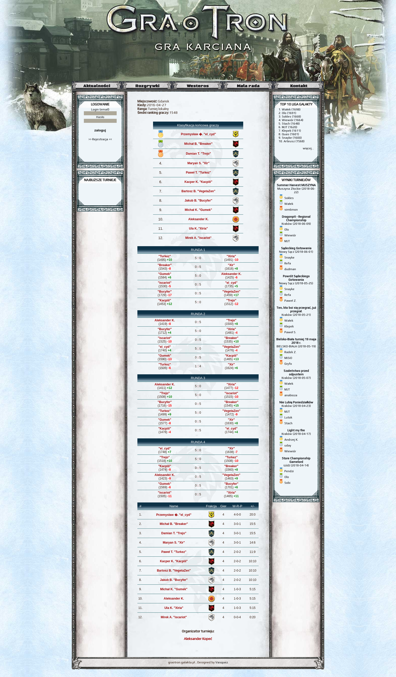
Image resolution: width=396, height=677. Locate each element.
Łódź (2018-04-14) (296, 462)
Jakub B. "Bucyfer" (198, 200)
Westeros (198, 85)
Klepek (289, 326)
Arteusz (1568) (294, 141)
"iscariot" (164, 283)
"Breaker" (165, 265)
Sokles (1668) (291, 116)
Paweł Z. (290, 300)
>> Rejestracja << (100, 139)
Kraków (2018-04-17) (296, 432)
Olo (286, 229)
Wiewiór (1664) (292, 120)
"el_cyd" (231, 283)
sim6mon (291, 209)
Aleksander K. (198, 219)
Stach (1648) (291, 123)
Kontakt (298, 85)
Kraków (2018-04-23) (296, 404)
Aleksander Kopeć (198, 639)
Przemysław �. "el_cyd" (198, 134)
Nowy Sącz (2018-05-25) (296, 279)
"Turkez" (164, 256)
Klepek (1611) (291, 130)
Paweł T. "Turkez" (198, 172)
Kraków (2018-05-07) (296, 374)
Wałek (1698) (291, 109)
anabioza (290, 395)
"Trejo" (231, 300)
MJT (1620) (289, 127)
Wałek (288, 204)
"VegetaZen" (231, 291)
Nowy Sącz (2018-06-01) (296, 249)
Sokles (289, 198)
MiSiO (288, 358)
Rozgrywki (147, 85)
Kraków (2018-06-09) (296, 220)
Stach (288, 423)
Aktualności (96, 85)
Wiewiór (290, 235)
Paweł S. (290, 332)
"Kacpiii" (164, 300)
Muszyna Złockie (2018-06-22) (296, 188)
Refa (287, 263)
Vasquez (221, 662)
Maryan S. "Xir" (198, 163)
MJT (287, 241)
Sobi (287, 483)
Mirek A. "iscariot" (198, 238)
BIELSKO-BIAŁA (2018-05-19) (296, 342)
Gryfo (288, 363)
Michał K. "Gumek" (198, 210)
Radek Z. (290, 352)
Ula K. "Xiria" (198, 228)
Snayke (289, 257)
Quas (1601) (290, 134)
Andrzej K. (291, 439)
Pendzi (289, 471)
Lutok (288, 417)
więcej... (308, 148)
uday (287, 445)
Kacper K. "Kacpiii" (198, 182)
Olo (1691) (289, 113)
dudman (290, 269)
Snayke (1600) (292, 137)
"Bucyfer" (165, 291)
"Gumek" (164, 274)
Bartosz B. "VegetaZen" (198, 191)
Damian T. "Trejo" (198, 153)
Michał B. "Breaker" (198, 144)
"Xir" (231, 265)
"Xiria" (231, 256)
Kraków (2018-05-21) (296, 311)
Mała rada (248, 85)
